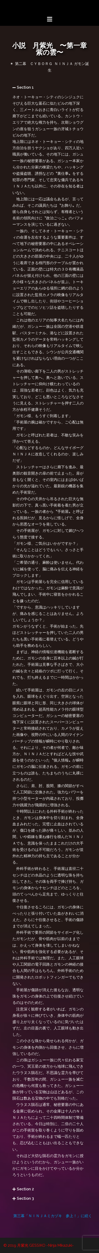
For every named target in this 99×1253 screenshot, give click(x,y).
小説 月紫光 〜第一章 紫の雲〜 (53, 49)
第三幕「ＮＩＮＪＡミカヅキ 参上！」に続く (52, 1216)
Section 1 (25, 87)
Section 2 (25, 1189)
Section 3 (25, 1198)
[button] (49, 87)
